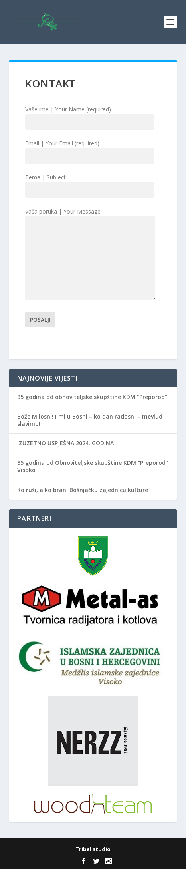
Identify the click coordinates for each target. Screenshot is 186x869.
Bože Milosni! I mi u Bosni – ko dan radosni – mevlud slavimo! (89, 420)
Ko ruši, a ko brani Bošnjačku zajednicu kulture (82, 490)
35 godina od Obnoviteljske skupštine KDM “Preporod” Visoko (92, 466)
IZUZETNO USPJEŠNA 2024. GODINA (65, 443)
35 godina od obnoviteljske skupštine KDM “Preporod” (92, 397)
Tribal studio (93, 849)
